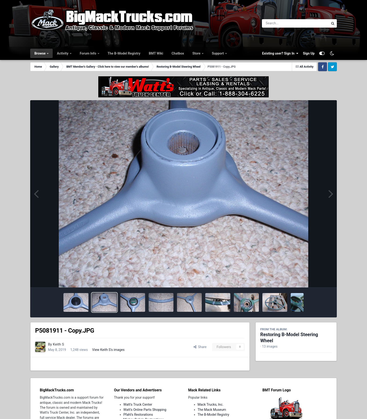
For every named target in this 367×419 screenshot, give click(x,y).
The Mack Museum (212, 410)
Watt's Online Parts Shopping (144, 410)
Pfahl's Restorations (138, 414)
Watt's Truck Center (137, 404)
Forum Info (88, 53)
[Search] (282, 23)
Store (196, 53)
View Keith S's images (108, 350)
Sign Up (309, 53)
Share (200, 347)
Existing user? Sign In (280, 53)
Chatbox (178, 53)
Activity (63, 53)
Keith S (58, 344)
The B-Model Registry (124, 53)
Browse (40, 53)
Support (218, 53)
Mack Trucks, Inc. (211, 404)
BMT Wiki (156, 53)
